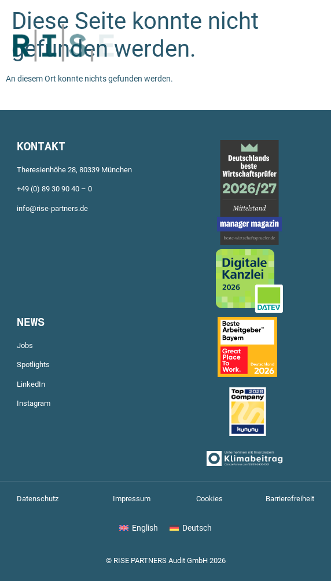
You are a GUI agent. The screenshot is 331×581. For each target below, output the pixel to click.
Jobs (25, 345)
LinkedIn (31, 384)
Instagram (33, 403)
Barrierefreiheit (290, 498)
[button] (267, 61)
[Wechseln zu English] (138, 527)
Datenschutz (37, 498)
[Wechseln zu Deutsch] (191, 527)
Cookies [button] (209, 498)
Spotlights (33, 364)
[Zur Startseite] (64, 79)
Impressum (131, 498)
